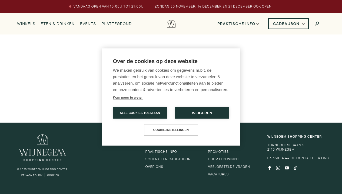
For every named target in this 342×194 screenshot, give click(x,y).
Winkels (26, 23)
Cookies (53, 175)
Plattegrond (117, 23)
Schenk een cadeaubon (168, 159)
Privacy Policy (32, 175)
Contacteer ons (312, 158)
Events (88, 23)
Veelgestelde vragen (229, 166)
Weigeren (202, 113)
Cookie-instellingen (171, 129)
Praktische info (236, 23)
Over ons (154, 166)
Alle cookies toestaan (140, 113)
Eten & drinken (58, 23)
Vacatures (218, 174)
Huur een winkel (224, 159)
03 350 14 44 (278, 158)
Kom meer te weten (128, 97)
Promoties (218, 151)
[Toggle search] (317, 23)
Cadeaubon (286, 23)
